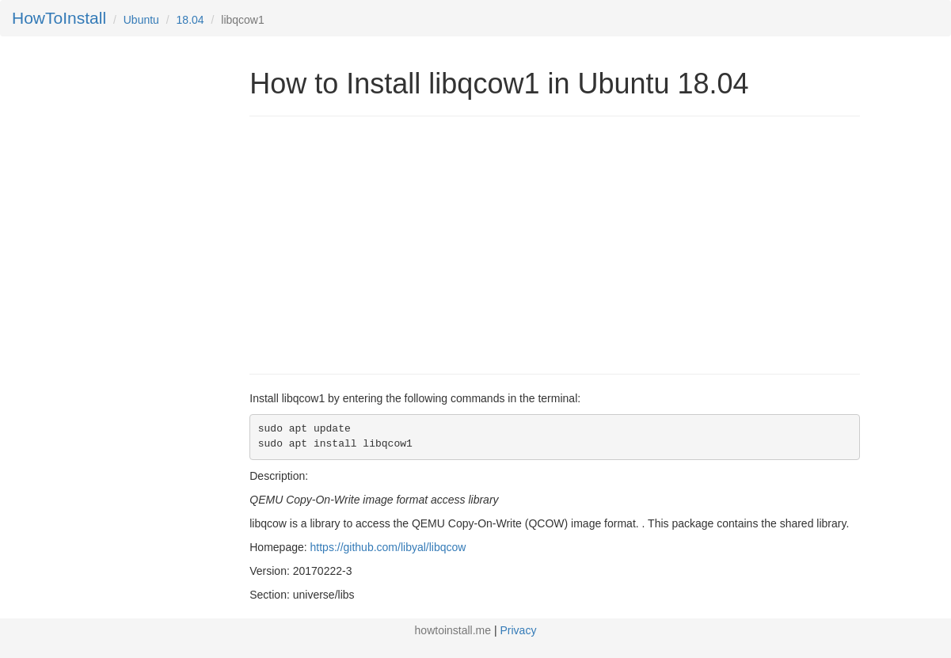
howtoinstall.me (453, 630)
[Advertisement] (382, 243)
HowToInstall (59, 18)
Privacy (518, 630)
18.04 (190, 19)
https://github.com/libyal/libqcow (388, 547)
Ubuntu (141, 19)
